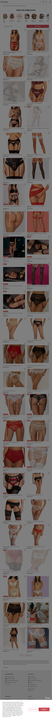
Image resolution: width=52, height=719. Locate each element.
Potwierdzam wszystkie (44, 709)
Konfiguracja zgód (33, 709)
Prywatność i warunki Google (10, 709)
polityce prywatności (10, 707)
